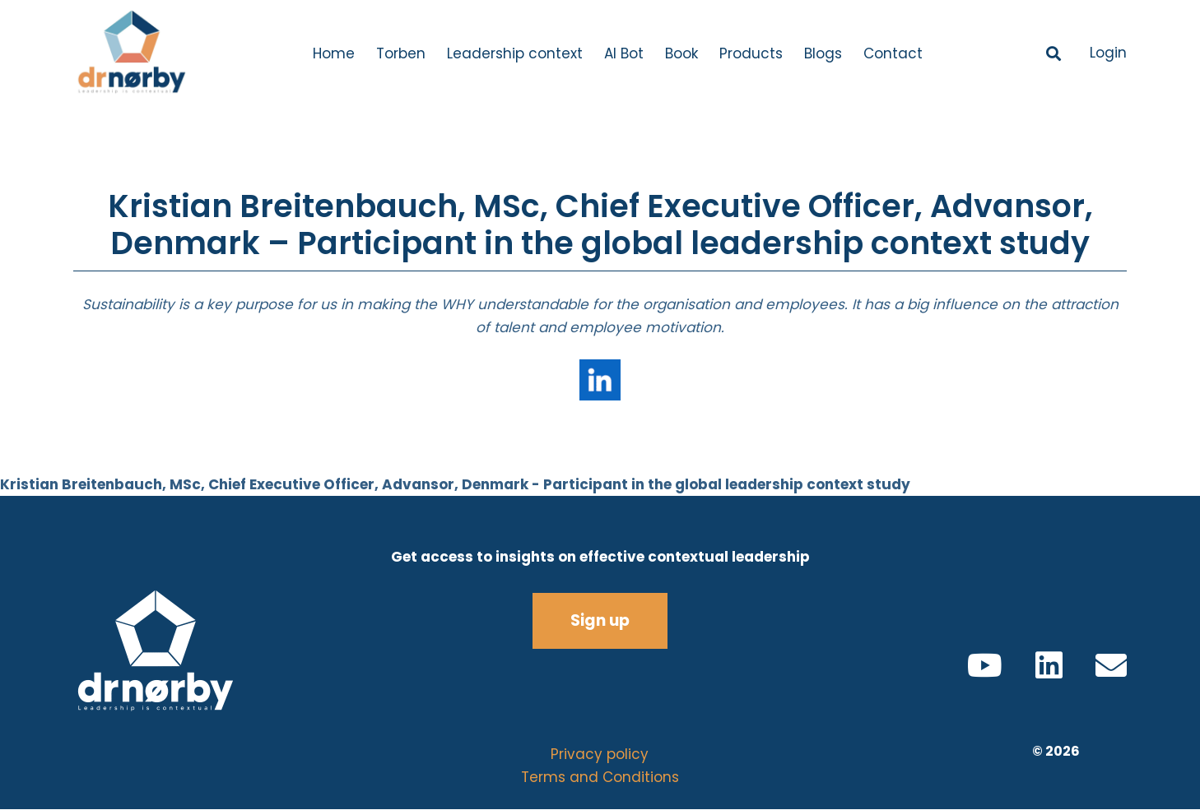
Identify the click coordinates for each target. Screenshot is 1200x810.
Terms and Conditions (600, 777)
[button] (1054, 53)
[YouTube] (984, 665)
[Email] (1111, 665)
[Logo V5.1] (130, 53)
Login (1108, 52)
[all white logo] (185, 651)
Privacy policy (600, 754)
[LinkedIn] (1049, 665)
